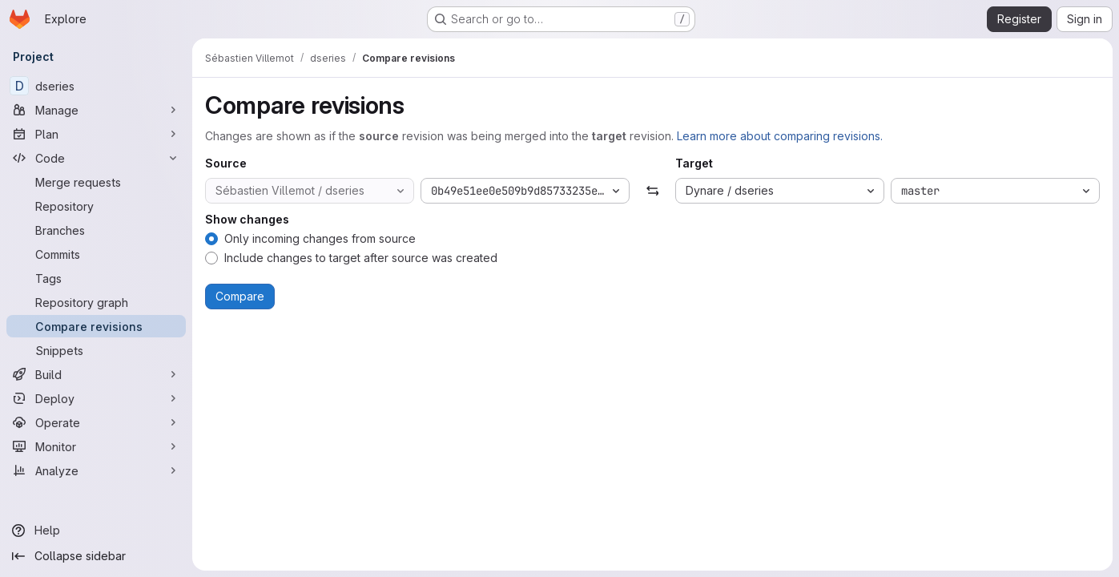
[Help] (96, 530)
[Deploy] (96, 398)
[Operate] (96, 422)
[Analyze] (96, 470)
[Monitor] (96, 446)
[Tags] (96, 278)
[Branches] (96, 230)
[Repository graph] (96, 302)
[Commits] (96, 254)
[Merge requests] (96, 182)
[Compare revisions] (96, 326)
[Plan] (96, 134)
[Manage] (96, 110)
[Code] (96, 158)
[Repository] (96, 206)
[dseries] (96, 86)
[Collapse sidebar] (96, 556)
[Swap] (652, 191)
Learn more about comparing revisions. (780, 136)
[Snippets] (96, 350)
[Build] (96, 374)
